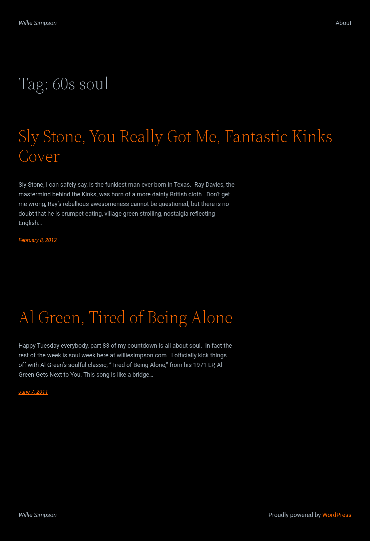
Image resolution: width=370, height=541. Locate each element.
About (344, 22)
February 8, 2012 (37, 240)
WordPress (336, 514)
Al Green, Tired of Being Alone (125, 317)
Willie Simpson (37, 22)
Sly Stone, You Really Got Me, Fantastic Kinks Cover (175, 146)
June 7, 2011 (33, 392)
